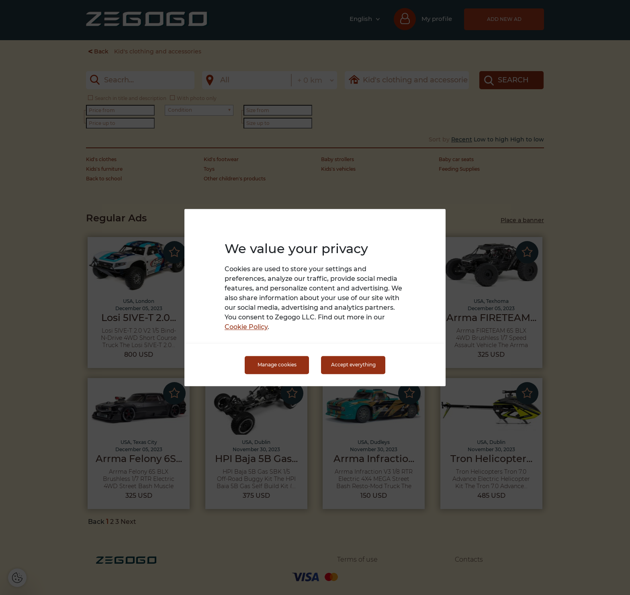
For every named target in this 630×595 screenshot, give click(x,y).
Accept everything (353, 365)
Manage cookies (277, 365)
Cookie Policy (246, 327)
